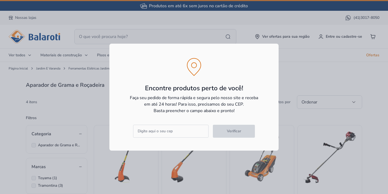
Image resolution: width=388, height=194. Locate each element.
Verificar (234, 131)
